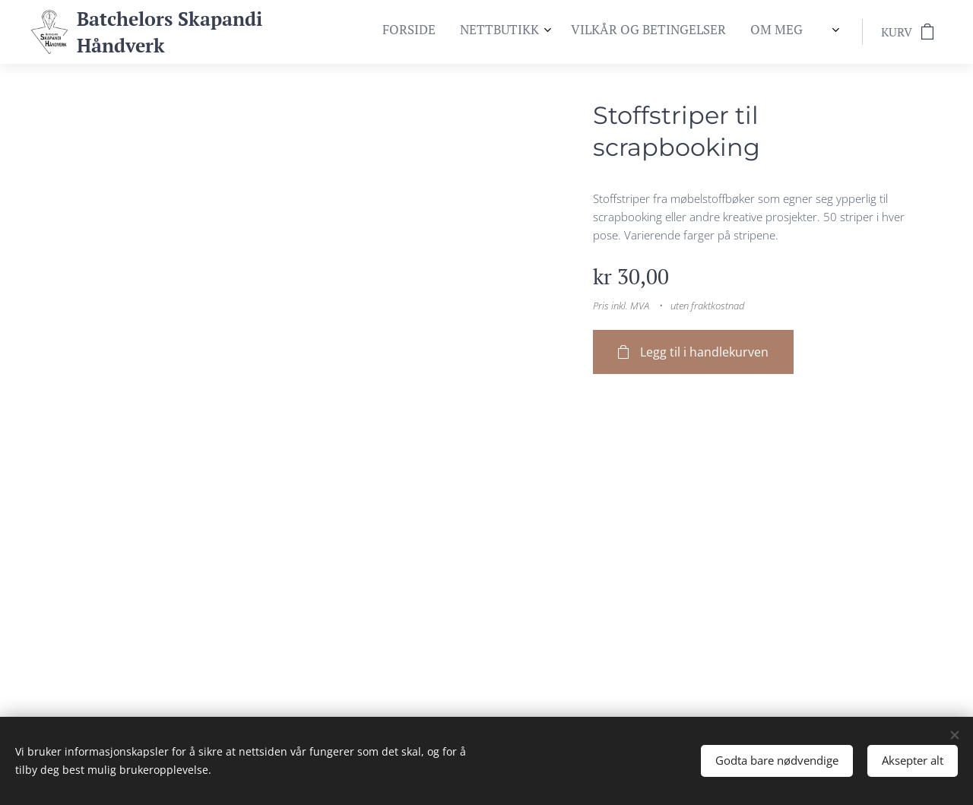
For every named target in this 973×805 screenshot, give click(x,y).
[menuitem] (734, 32)
